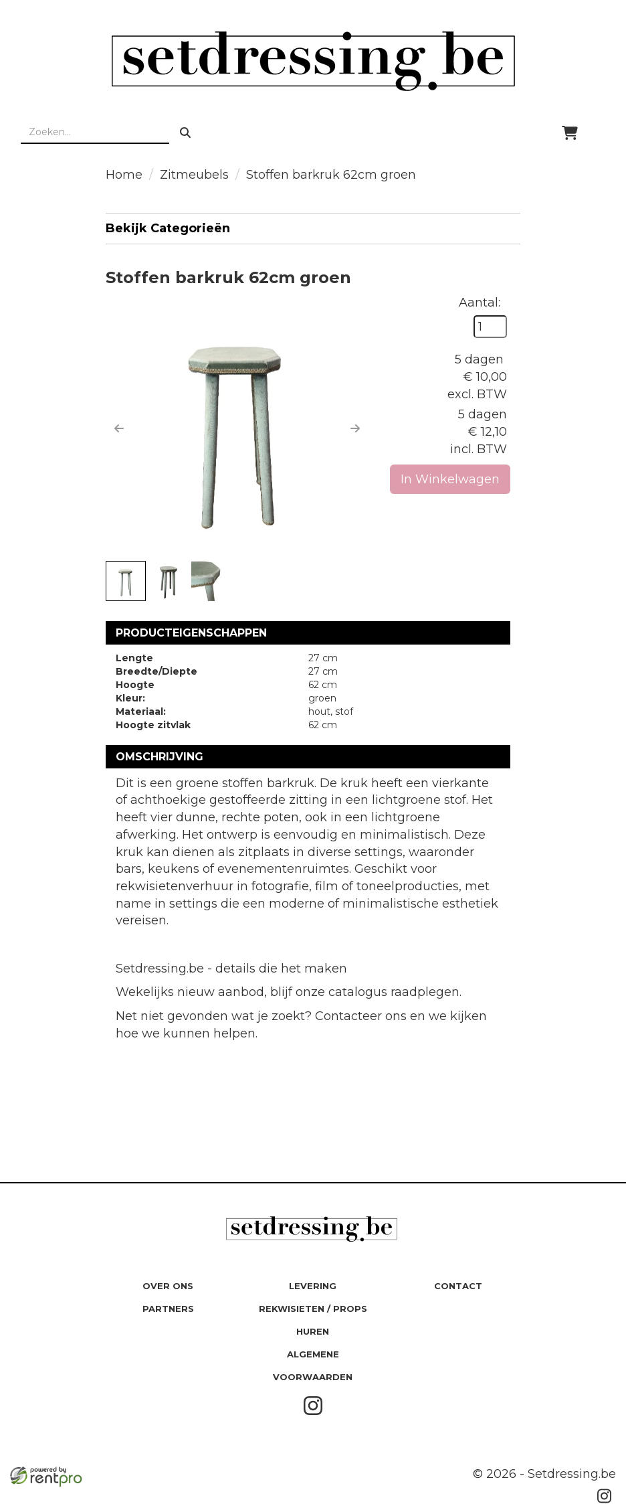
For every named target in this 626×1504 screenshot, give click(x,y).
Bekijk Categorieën (313, 228)
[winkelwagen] (570, 132)
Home (124, 174)
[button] (119, 428)
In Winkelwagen (450, 479)
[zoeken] (185, 132)
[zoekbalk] (95, 132)
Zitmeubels (194, 174)
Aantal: (479, 302)
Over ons (167, 1285)
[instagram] (313, 1412)
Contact (458, 1285)
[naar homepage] (313, 61)
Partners (168, 1308)
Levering (312, 1285)
